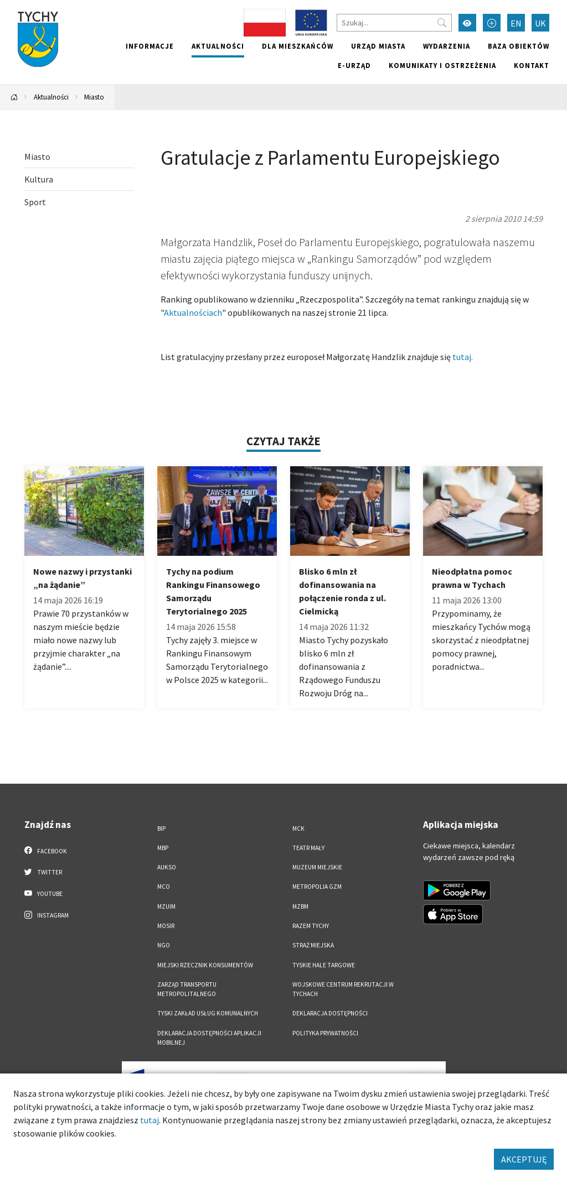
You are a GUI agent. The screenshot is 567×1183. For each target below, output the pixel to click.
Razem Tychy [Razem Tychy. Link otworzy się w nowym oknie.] (310, 926)
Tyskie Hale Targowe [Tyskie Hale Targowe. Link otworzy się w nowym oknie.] (323, 965)
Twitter (43, 872)
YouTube (43, 893)
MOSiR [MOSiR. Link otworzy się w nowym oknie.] (165, 926)
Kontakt (531, 65)
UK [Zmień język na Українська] (540, 23)
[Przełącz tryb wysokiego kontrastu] (467, 23)
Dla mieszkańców (297, 45)
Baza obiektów (518, 45)
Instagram (46, 915)
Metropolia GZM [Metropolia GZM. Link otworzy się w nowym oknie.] (317, 886)
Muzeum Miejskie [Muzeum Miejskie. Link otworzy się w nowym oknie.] (317, 867)
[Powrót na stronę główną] (14, 97)
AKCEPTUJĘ (524, 1159)
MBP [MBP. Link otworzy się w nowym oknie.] (162, 848)
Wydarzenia (446, 45)
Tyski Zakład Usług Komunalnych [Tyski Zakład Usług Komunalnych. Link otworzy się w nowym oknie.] (207, 1013)
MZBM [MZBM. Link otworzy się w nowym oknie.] (300, 906)
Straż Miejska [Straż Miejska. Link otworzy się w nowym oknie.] (313, 945)
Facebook (45, 851)
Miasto (94, 96)
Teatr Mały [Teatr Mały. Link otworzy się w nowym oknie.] (308, 848)
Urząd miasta (378, 45)
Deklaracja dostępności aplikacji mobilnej (209, 1037)
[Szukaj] (394, 23)
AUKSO (166, 867)
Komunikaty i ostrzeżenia (442, 65)
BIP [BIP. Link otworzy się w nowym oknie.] (161, 828)
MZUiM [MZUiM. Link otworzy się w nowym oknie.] (166, 906)
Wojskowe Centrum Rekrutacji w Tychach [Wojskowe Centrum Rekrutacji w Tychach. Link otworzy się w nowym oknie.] (343, 989)
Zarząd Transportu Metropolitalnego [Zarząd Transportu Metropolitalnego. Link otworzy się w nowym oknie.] (187, 989)
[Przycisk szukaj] (442, 23)
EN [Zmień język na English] (516, 23)
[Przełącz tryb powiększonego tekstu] (492, 23)
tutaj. (462, 356)
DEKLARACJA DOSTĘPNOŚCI (330, 1013)
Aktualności (218, 45)
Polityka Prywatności (325, 1033)
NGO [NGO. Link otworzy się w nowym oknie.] (163, 945)
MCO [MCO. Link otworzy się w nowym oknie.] (163, 886)
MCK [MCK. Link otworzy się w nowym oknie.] (298, 828)
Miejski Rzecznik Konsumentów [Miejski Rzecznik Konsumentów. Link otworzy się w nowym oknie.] (205, 965)
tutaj (149, 1119)
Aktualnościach (193, 312)
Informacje (150, 45)
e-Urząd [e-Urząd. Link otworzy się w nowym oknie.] (354, 65)
